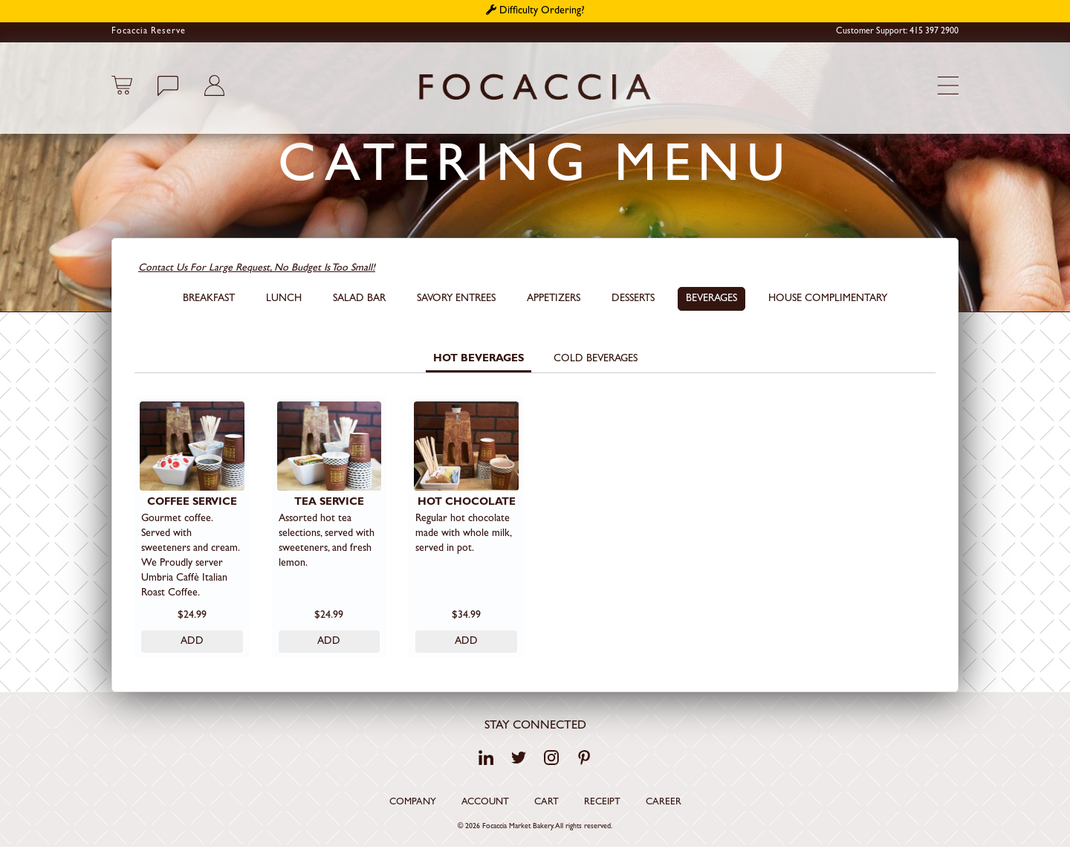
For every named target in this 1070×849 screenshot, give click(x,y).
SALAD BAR (359, 299)
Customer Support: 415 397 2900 (897, 32)
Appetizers (553, 299)
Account (485, 803)
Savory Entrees (456, 299)
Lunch (284, 299)
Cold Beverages (596, 359)
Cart (546, 803)
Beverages (711, 299)
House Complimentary (827, 299)
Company (412, 803)
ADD (192, 642)
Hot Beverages (478, 359)
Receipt (602, 803)
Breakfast (209, 299)
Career (663, 803)
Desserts (633, 299)
